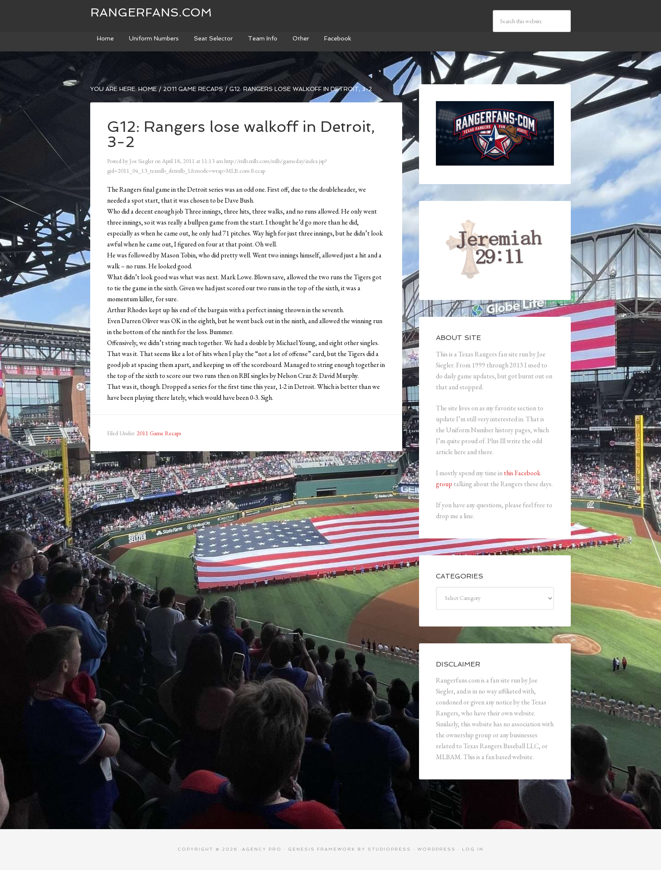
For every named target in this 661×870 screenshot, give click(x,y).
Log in (473, 849)
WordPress (436, 849)
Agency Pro (262, 849)
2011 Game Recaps (159, 433)
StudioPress (389, 849)
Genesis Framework (321, 849)
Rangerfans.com (151, 12)
